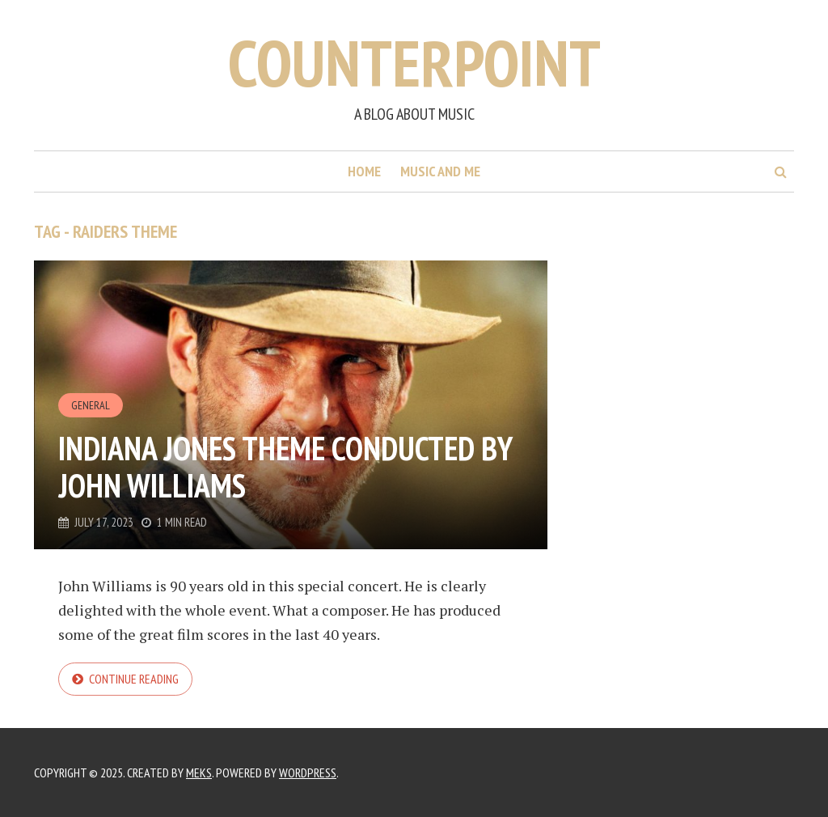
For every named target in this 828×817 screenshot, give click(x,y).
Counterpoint (414, 62)
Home (364, 171)
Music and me (440, 171)
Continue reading (134, 679)
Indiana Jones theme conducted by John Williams (285, 466)
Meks (199, 772)
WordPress (307, 772)
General (90, 405)
